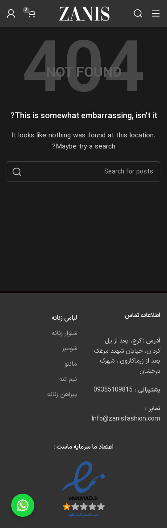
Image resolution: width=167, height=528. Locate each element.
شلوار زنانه (64, 333)
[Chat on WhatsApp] (22, 505)
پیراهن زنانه (62, 394)
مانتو (71, 364)
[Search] (138, 13)
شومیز (69, 348)
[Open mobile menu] (156, 13)
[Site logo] (83, 13)
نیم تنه (68, 379)
